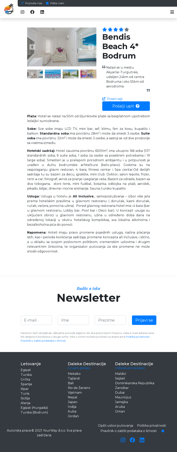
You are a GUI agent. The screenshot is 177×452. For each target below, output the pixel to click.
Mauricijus (123, 397)
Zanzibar (122, 388)
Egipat (26, 370)
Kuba (72, 411)
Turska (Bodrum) (34, 412)
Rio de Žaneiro (79, 388)
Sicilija (25, 398)
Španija (26, 384)
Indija (72, 407)
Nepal (72, 397)
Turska (26, 375)
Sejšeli (120, 378)
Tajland (74, 378)
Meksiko (74, 374)
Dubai (119, 392)
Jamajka (121, 402)
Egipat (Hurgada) (34, 408)
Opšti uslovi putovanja (115, 425)
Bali (71, 383)
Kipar (25, 389)
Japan (72, 402)
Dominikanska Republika (134, 383)
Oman (120, 411)
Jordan (73, 416)
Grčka (25, 379)
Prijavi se (144, 320)
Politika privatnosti (137, 336)
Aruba (120, 407)
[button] (32, 47)
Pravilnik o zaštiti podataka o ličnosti (43, 340)
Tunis (25, 393)
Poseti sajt (112, 99)
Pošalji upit (126, 106)
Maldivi (120, 374)
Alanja (25, 403)
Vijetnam (75, 392)
